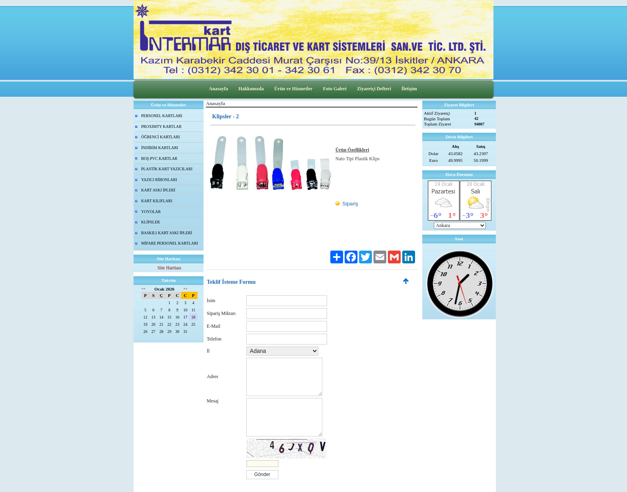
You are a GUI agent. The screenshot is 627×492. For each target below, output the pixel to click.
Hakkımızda (251, 89)
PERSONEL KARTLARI (161, 116)
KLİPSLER (150, 222)
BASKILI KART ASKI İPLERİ (166, 233)
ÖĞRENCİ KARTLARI (160, 137)
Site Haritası (170, 268)
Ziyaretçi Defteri (374, 89)
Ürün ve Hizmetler (293, 89)
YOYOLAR (151, 211)
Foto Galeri (335, 89)
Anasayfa (218, 89)
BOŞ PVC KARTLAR (159, 158)
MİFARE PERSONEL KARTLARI (169, 243)
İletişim (409, 89)
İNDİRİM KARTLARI (159, 147)
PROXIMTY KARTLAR (161, 126)
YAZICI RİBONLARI (159, 179)
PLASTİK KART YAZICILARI (166, 169)
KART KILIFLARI (156, 201)
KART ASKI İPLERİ (158, 190)
